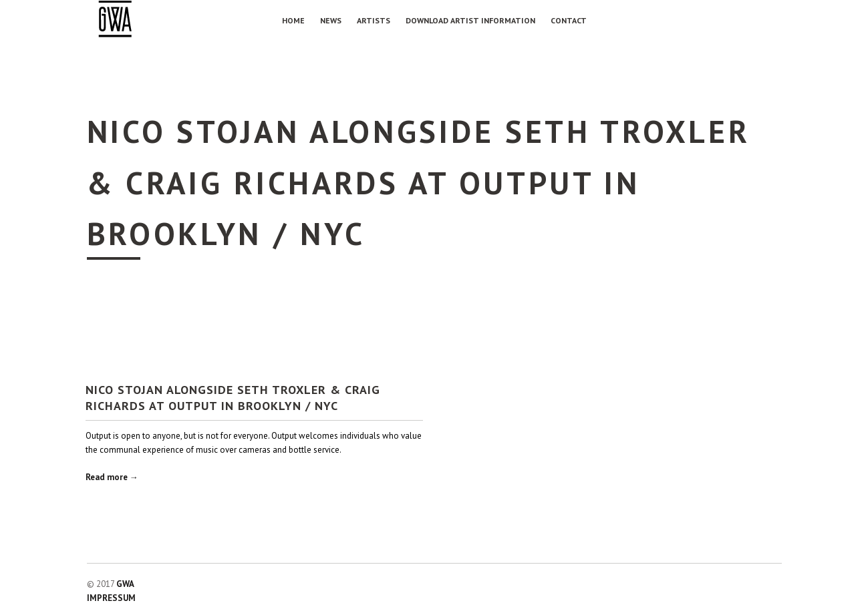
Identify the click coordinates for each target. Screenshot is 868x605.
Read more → (112, 477)
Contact (569, 20)
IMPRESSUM (111, 598)
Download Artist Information (470, 20)
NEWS (330, 20)
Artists (373, 20)
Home (293, 20)
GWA (125, 584)
